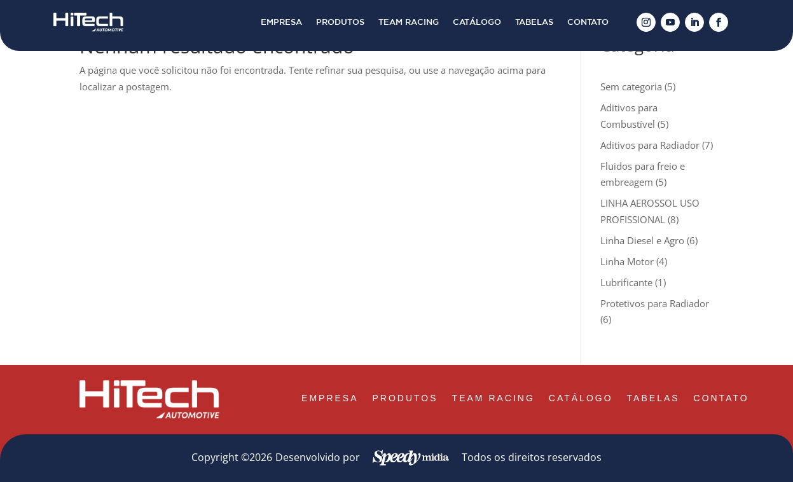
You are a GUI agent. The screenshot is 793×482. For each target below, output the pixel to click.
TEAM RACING (408, 22)
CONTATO (588, 22)
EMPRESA (281, 22)
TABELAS (534, 22)
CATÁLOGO (477, 22)
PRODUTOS (340, 22)
